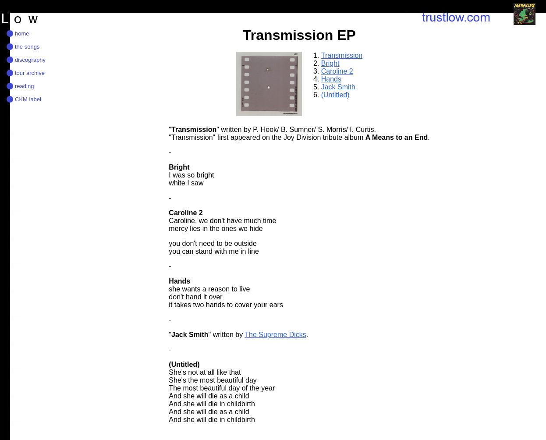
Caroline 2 (337, 71)
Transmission (342, 55)
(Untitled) (335, 95)
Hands (331, 79)
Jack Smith (338, 87)
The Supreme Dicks (275, 334)
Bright (330, 63)
